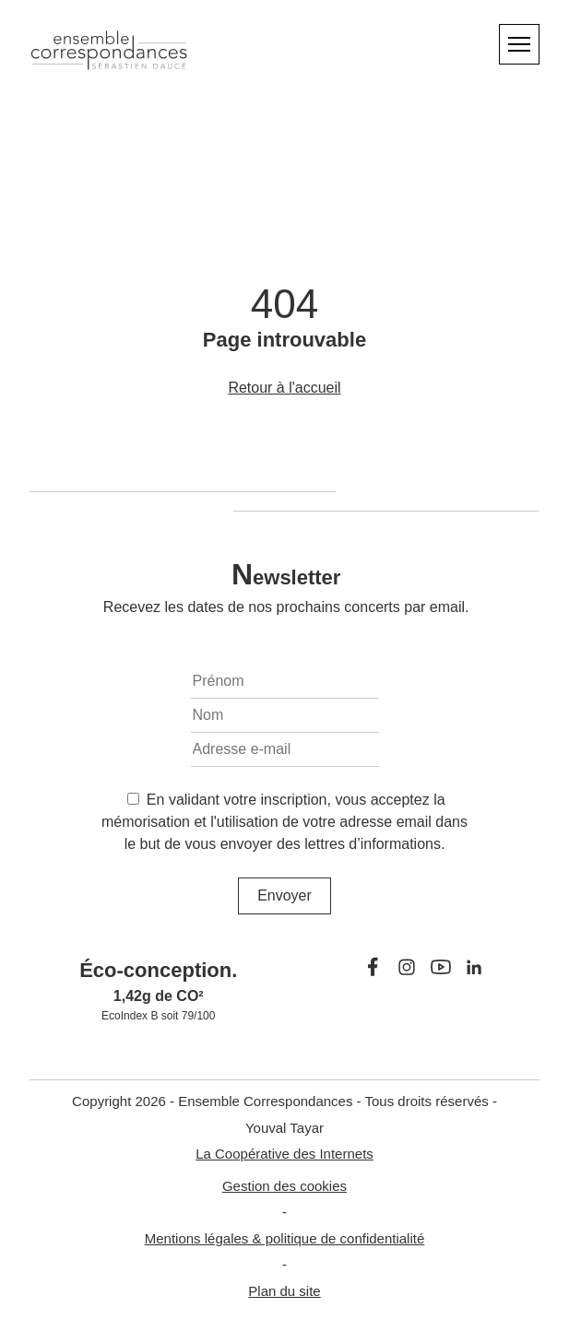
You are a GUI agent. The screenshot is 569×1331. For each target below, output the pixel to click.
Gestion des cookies (284, 1186)
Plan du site (284, 1291)
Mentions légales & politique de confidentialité (285, 1238)
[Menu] (519, 44)
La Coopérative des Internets (284, 1153)
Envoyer (284, 895)
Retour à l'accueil (284, 387)
